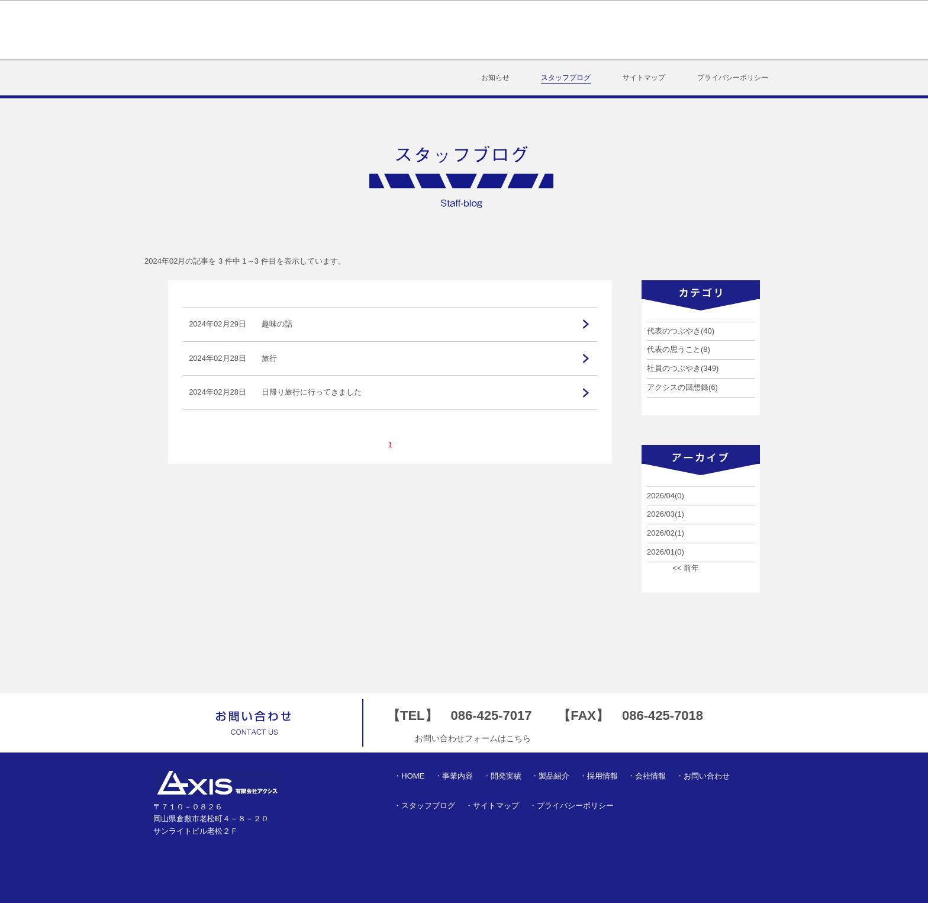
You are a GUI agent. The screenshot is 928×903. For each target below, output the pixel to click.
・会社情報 (646, 775)
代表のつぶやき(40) (680, 330)
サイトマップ (644, 77)
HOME (349, 30)
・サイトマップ (492, 805)
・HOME (409, 775)
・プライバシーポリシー (571, 805)
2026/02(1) (665, 533)
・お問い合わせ (703, 775)
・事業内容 (453, 775)
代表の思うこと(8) (678, 349)
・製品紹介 (550, 775)
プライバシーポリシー (732, 77)
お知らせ (495, 77)
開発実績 (472, 30)
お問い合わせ (743, 30)
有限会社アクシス (211, 30)
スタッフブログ (566, 77)
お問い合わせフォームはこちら (473, 738)
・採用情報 (598, 775)
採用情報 (604, 30)
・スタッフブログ (424, 805)
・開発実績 (502, 775)
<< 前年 (685, 567)
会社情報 (670, 30)
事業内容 (406, 30)
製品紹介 (538, 30)
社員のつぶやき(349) (682, 368)
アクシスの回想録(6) (682, 387)
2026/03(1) (665, 514)
